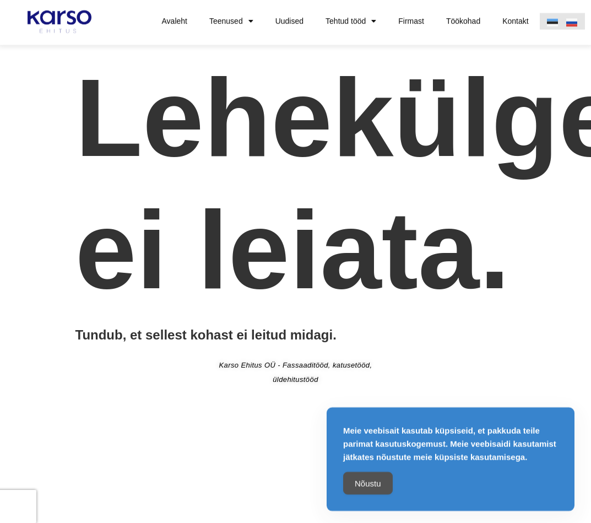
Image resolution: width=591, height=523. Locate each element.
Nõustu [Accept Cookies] (368, 485)
